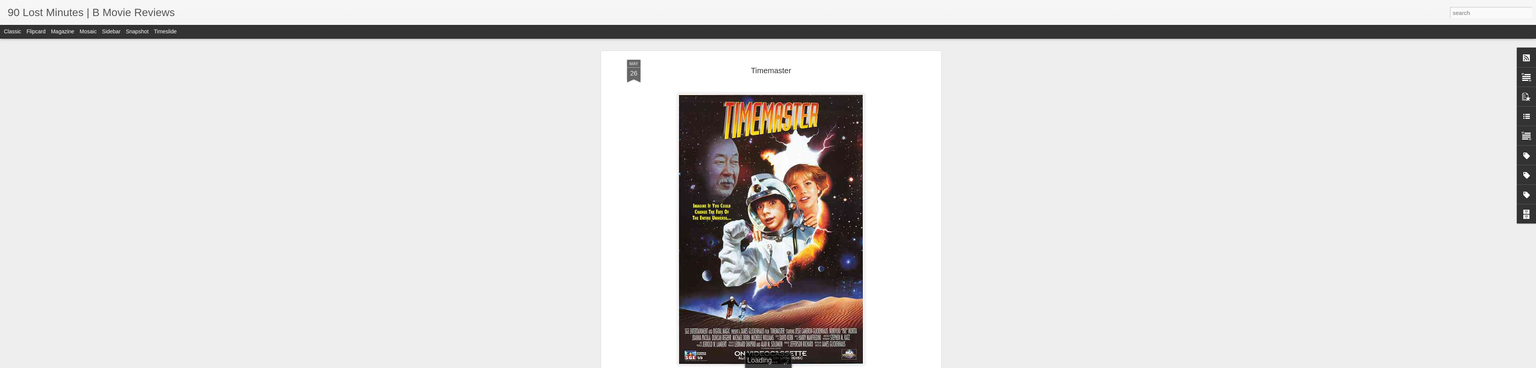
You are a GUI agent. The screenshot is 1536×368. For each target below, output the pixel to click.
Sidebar (111, 31)
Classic (12, 31)
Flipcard (36, 31)
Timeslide (165, 31)
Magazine (62, 31)
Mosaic (87, 31)
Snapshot (137, 31)
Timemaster (771, 70)
